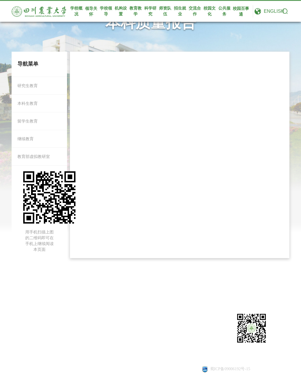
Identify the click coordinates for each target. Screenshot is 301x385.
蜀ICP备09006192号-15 (230, 369)
